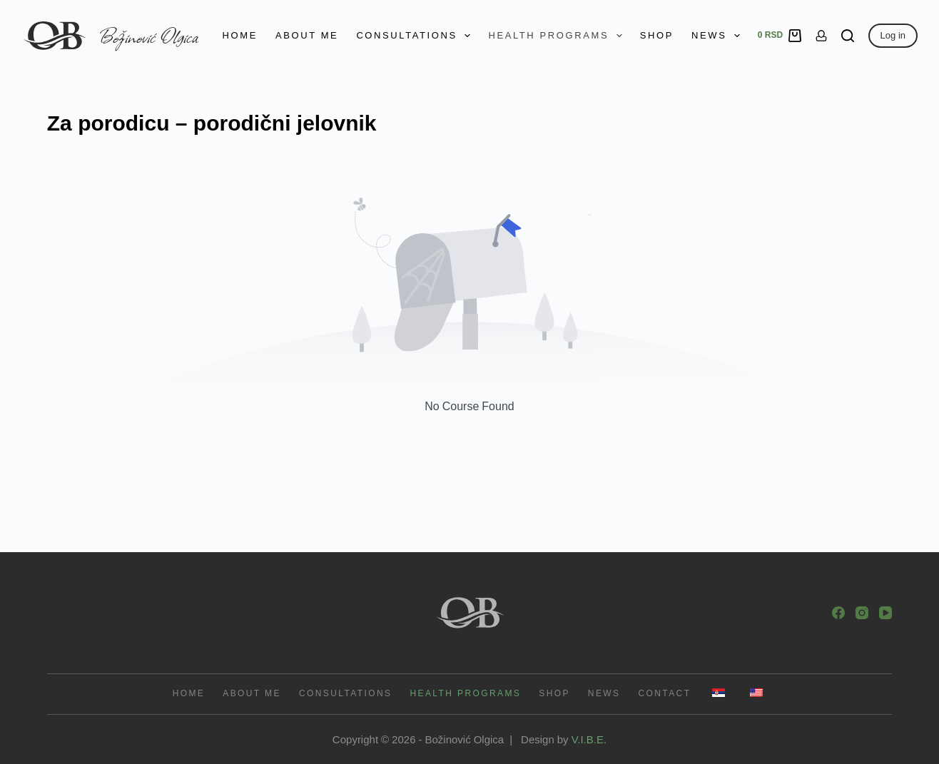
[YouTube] (885, 612)
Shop (657, 35)
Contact (664, 693)
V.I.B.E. (589, 739)
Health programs (557, 35)
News (718, 35)
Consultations (416, 35)
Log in (892, 35)
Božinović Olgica (148, 35)
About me (306, 35)
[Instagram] (862, 612)
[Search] (847, 35)
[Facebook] (838, 612)
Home (240, 35)
